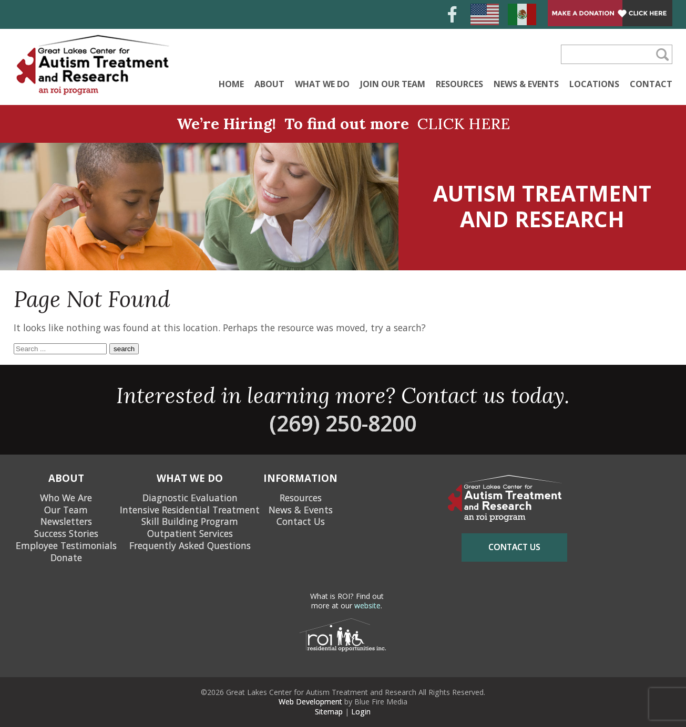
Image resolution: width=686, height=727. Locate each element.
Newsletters (66, 521)
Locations (594, 84)
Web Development (310, 702)
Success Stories (66, 533)
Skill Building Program (189, 521)
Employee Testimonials (66, 545)
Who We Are (66, 497)
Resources (459, 84)
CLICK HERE (463, 123)
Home (231, 84)
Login (361, 712)
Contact (651, 84)
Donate (66, 557)
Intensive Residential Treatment (190, 509)
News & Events (526, 84)
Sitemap (329, 712)
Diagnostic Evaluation (190, 497)
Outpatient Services (190, 533)
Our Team (66, 509)
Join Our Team (392, 84)
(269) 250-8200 (342, 423)
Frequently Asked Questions (190, 545)
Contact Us (301, 521)
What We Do (322, 84)
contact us (514, 547)
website (367, 605)
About (269, 84)
